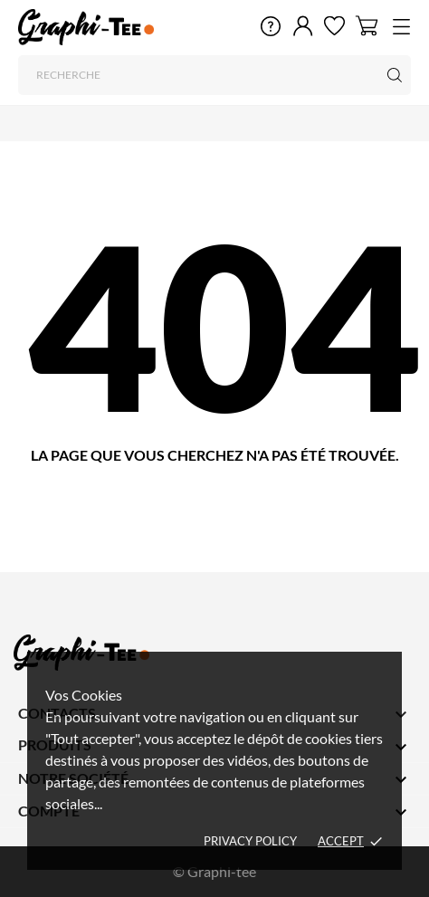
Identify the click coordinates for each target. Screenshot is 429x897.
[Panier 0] (367, 25)
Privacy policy (250, 841)
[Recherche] (214, 75)
